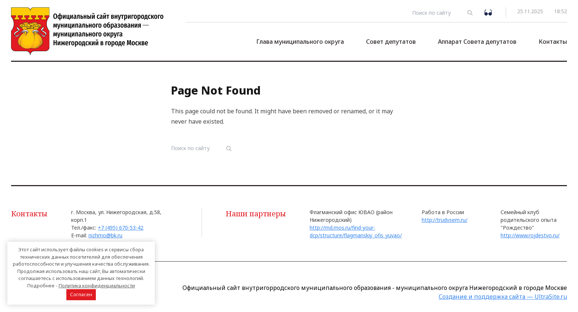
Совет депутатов (391, 42)
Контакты (553, 42)
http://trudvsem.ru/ (444, 219)
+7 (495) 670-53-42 (120, 227)
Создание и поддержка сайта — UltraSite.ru (503, 296)
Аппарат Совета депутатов (477, 42)
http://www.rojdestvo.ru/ (530, 235)
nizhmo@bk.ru (105, 235)
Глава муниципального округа (300, 42)
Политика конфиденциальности (97, 285)
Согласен (81, 294)
